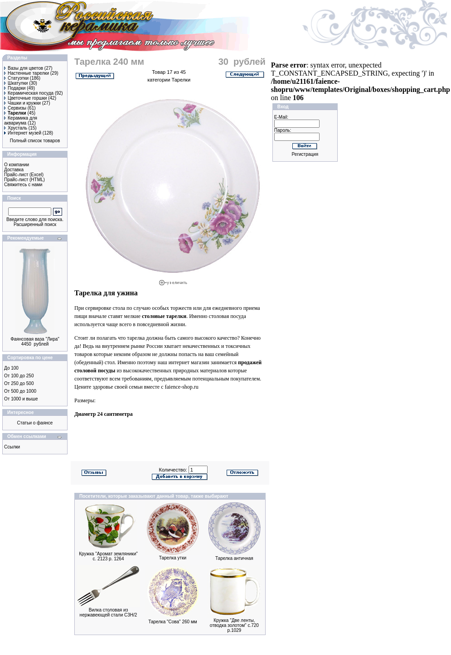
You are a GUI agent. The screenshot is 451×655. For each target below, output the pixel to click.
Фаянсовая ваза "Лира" (34, 339)
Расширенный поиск (35, 224)
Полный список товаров (35, 140)
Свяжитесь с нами (23, 184)
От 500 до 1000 (20, 391)
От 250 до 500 (19, 383)
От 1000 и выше (21, 398)
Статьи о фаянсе (35, 422)
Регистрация (305, 154)
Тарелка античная (234, 558)
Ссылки (12, 446)
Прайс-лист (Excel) (24, 174)
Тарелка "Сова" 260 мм (172, 621)
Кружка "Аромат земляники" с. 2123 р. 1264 (108, 556)
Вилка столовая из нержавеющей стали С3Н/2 (108, 612)
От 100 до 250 (19, 375)
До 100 (11, 368)
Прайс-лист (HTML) (24, 179)
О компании (16, 164)
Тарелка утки (172, 557)
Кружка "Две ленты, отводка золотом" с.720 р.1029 (234, 625)
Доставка (14, 169)
